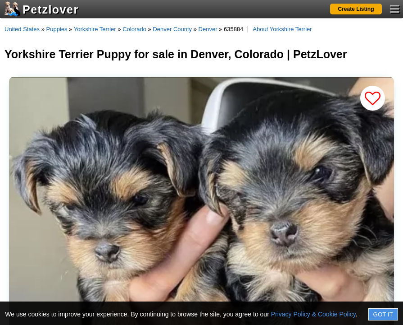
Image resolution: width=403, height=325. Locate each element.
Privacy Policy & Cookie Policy (313, 314)
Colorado (134, 29)
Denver (208, 29)
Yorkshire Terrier (95, 29)
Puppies (57, 29)
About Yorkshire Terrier (282, 29)
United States (22, 29)
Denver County (172, 29)
